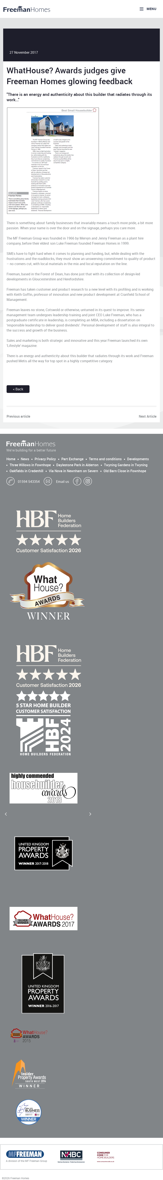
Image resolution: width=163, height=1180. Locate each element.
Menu (147, 9)
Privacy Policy (45, 459)
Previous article (18, 416)
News (25, 459)
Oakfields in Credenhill (26, 471)
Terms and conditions (105, 459)
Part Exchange (72, 459)
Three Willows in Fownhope (30, 465)
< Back (18, 389)
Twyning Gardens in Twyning (126, 465)
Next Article (147, 416)
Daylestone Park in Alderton (77, 465)
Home (10, 459)
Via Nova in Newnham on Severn (73, 471)
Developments (138, 459)
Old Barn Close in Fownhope (125, 471)
